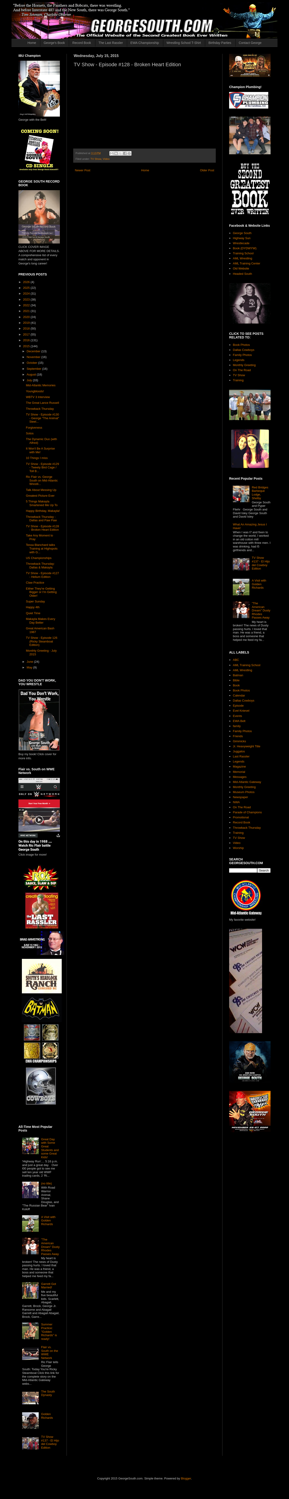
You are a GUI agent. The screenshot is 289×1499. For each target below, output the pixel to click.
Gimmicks (239, 741)
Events (237, 716)
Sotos (29, 433)
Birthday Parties (219, 43)
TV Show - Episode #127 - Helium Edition (42, 575)
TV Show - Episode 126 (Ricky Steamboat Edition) (41, 641)
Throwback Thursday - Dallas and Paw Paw (41, 518)
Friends (238, 736)
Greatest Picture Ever (40, 495)
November (34, 357)
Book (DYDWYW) (245, 248)
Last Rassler (241, 756)
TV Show (95, 158)
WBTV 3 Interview (38, 397)
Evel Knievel (241, 710)
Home (32, 43)
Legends (238, 360)
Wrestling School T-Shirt (183, 43)
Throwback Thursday (40, 408)
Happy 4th (32, 607)
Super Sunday (35, 601)
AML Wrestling (242, 258)
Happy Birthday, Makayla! (43, 511)
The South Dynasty (48, 1393)
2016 (27, 340)
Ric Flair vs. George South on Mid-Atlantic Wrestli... (42, 480)
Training (238, 380)
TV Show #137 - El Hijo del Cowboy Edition (50, 1442)
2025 (27, 287)
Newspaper (240, 797)
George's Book (54, 43)
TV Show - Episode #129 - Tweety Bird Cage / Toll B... (42, 467)
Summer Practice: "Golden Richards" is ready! (49, 1331)
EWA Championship (144, 43)
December (34, 351)
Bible (236, 680)
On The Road (242, 370)
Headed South (242, 273)
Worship (238, 848)
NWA (236, 802)
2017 (27, 334)
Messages (239, 777)
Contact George (250, 43)
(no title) (46, 1183)
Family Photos (242, 355)
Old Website (241, 268)
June (30, 661)
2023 (27, 299)
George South (242, 233)
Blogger (186, 1478)
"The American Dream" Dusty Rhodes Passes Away (50, 1246)
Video (106, 158)
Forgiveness (34, 427)
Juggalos (239, 751)
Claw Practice (35, 582)
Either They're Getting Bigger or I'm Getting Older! (41, 592)
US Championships (38, 558)
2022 (27, 305)
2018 (27, 328)
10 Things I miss (36, 458)
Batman (238, 675)
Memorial (239, 772)
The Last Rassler (111, 43)
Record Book (81, 43)
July (30, 380)
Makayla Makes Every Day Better (40, 620)
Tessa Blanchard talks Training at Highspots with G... (41, 548)
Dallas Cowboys (243, 350)
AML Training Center (246, 263)
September (34, 368)
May (30, 667)
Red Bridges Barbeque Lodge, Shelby (260, 493)
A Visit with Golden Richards (48, 1220)
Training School (243, 253)
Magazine (239, 766)
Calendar (239, 695)
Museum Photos (243, 792)
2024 (27, 293)
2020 (27, 317)
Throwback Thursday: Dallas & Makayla (40, 565)
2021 (27, 311)
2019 (27, 322)
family (237, 726)
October (32, 362)
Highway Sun (242, 238)
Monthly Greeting (244, 365)
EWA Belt (239, 721)
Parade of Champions (247, 812)
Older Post (207, 170)
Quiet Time (33, 613)
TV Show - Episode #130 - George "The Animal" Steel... (42, 418)
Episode (238, 705)
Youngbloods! (35, 391)
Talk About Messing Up (41, 490)
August (32, 374)
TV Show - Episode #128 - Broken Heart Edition (42, 528)
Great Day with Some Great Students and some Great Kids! (50, 1148)
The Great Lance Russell (42, 402)
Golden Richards (47, 1415)
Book (236, 685)
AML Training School (246, 665)
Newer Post (82, 170)
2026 (27, 282)
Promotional (241, 817)
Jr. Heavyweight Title (246, 746)
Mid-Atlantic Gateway (247, 782)
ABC (236, 660)
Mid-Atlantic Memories (40, 385)
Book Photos (241, 345)
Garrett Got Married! (48, 1285)
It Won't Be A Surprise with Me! (40, 450)
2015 (27, 346)
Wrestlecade (241, 243)
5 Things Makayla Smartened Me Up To (42, 503)
